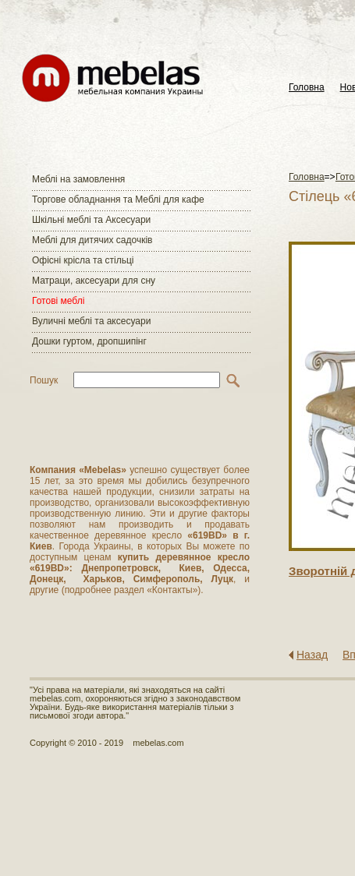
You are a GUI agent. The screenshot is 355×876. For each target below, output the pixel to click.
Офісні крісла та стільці (82, 260)
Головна (307, 88)
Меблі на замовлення (78, 179)
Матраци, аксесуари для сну (93, 280)
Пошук (44, 380)
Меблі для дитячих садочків (92, 240)
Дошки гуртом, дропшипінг (89, 341)
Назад (312, 654)
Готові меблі (58, 300)
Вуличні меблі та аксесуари (91, 321)
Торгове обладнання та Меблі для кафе (118, 199)
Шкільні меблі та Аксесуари (91, 219)
